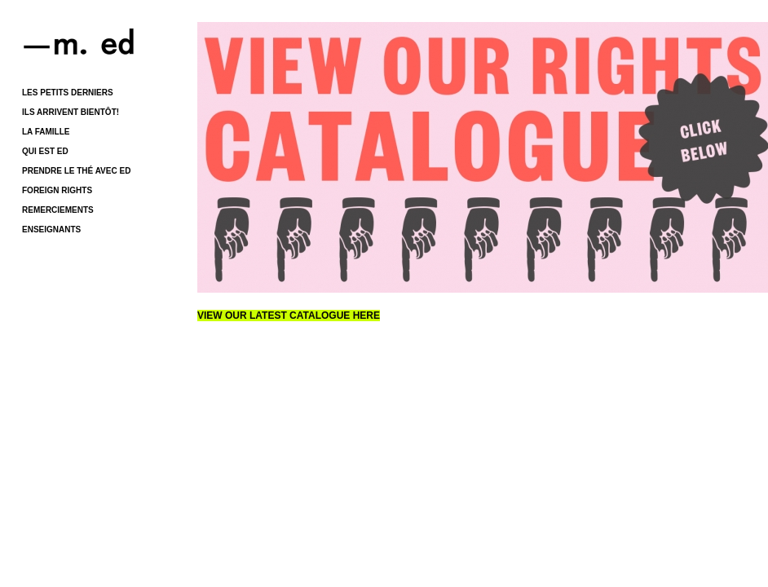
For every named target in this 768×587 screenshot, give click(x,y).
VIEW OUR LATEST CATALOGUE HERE (288, 315)
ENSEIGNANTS (51, 229)
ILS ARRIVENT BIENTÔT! (70, 112)
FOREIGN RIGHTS (57, 190)
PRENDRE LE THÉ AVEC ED (76, 170)
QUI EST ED (45, 151)
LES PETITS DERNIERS (67, 92)
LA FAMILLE (46, 131)
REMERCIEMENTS (58, 209)
